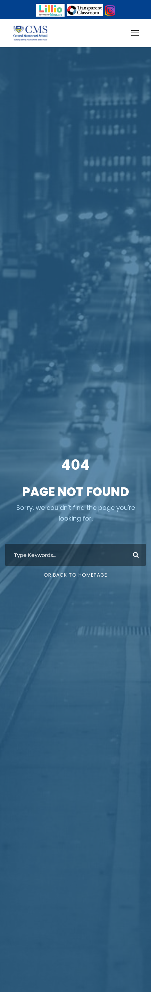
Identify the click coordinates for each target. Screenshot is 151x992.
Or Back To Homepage (75, 574)
